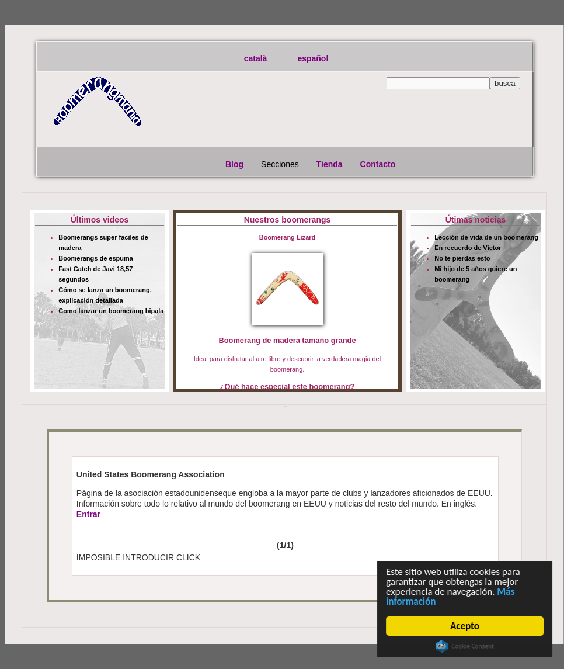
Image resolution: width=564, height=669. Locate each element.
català (255, 58)
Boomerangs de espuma (95, 258)
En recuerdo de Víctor (467, 247)
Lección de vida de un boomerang (486, 237)
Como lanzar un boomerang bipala (110, 310)
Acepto (464, 626)
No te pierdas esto (462, 258)
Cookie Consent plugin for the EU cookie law (465, 646)
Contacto (378, 164)
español (312, 58)
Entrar (88, 514)
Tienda (329, 164)
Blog (234, 164)
